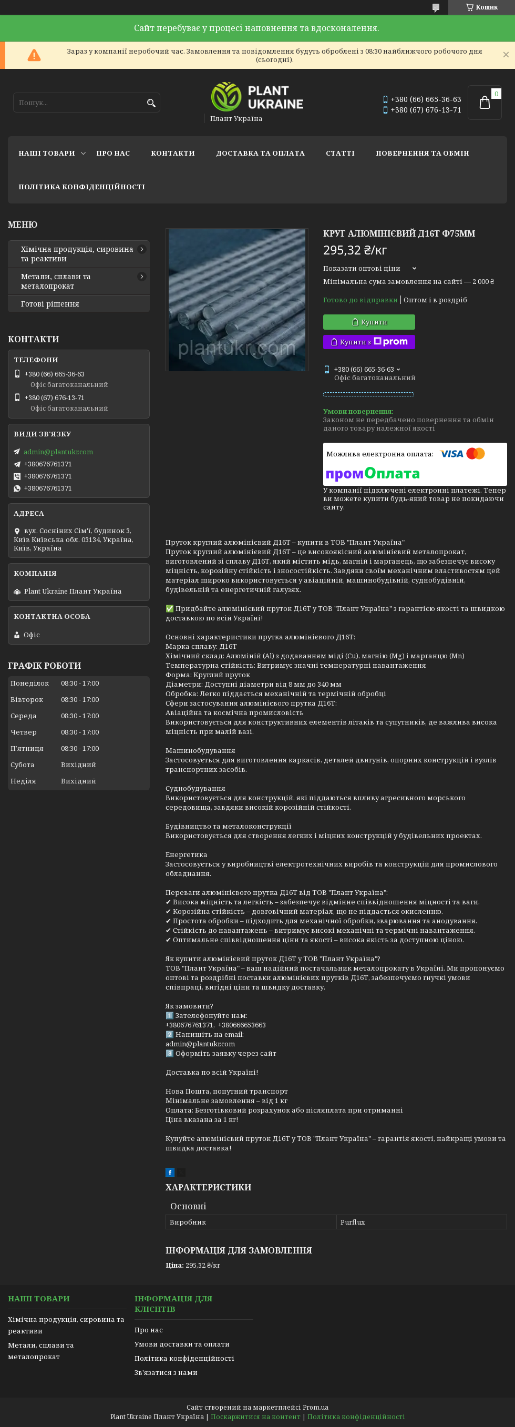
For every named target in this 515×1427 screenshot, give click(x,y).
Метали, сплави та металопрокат (56, 281)
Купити (374, 322)
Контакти (173, 153)
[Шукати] (151, 103)
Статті (340, 153)
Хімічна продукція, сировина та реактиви (77, 253)
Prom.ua (315, 1407)
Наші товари (46, 153)
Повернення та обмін (422, 153)
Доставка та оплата (260, 153)
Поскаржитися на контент (256, 1416)
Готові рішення (50, 304)
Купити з (374, 342)
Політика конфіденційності (81, 186)
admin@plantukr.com (58, 451)
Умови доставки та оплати (182, 1344)
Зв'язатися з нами (166, 1372)
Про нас (113, 153)
